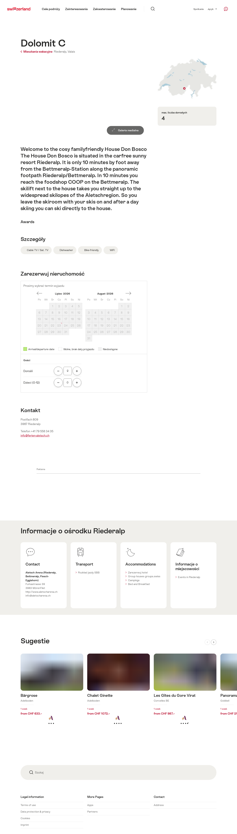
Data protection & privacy (35, 811)
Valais (71, 51)
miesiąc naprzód (128, 293)
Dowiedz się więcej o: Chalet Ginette (118, 694)
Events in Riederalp (189, 577)
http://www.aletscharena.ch (41, 591)
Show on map (187, 79)
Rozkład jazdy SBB (89, 572)
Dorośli (28, 371)
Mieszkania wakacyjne (37, 51)
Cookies (25, 818)
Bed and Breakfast (139, 584)
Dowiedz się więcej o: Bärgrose (52, 694)
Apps (90, 805)
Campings (134, 580)
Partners (92, 811)
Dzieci (31, 382)
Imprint (25, 824)
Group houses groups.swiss (144, 576)
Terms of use (28, 805)
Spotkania (198, 9)
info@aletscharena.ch (38, 595)
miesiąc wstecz (39, 293)
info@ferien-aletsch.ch (35, 435)
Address (159, 805)
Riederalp (109, 531)
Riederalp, (60, 51)
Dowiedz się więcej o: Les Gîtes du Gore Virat (185, 694)
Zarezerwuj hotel (138, 572)
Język (212, 8)
